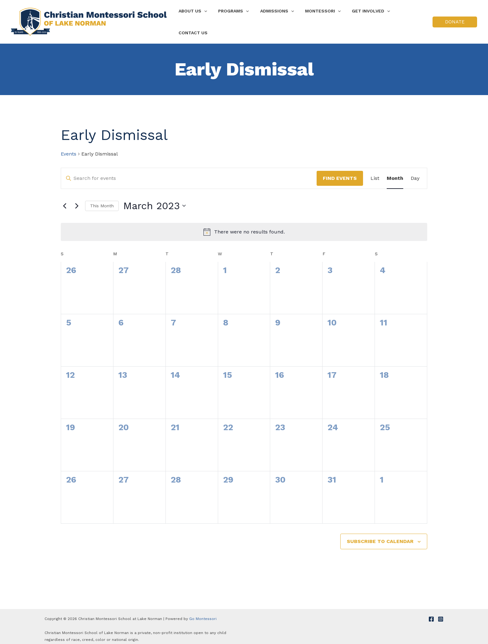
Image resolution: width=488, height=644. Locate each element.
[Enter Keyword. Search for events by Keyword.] (189, 172)
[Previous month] (64, 200)
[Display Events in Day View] (415, 172)
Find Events (340, 172)
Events (68, 148)
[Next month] (76, 200)
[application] (208, 19)
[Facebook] (431, 613)
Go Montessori (203, 613)
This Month (102, 200)
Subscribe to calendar (380, 536)
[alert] (244, 226)
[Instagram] (440, 613)
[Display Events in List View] (375, 172)
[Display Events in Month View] (395, 172)
